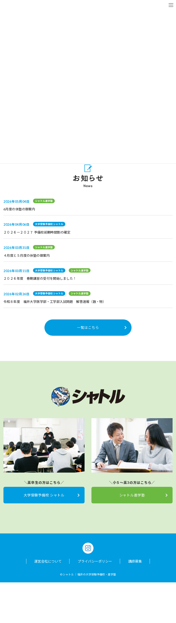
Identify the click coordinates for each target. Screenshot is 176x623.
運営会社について (48, 561)
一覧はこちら (88, 327)
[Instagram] (88, 550)
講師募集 (135, 561)
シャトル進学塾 (132, 495)
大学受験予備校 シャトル (44, 495)
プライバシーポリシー (95, 561)
